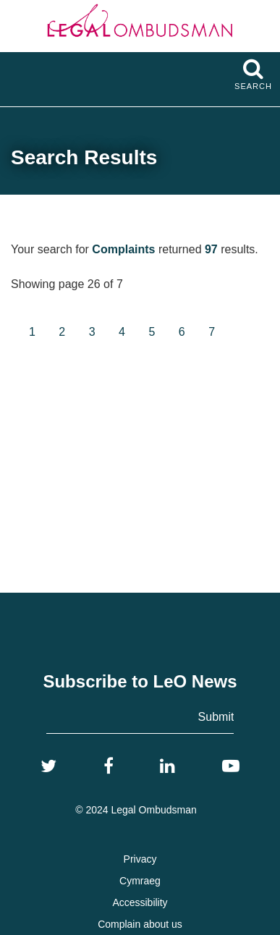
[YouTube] (230, 766)
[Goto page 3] (92, 332)
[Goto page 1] (32, 332)
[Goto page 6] (181, 332)
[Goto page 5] (151, 332)
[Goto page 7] (211, 332)
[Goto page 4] (121, 332)
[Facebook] (108, 766)
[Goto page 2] (61, 332)
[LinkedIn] (167, 766)
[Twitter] (48, 766)
